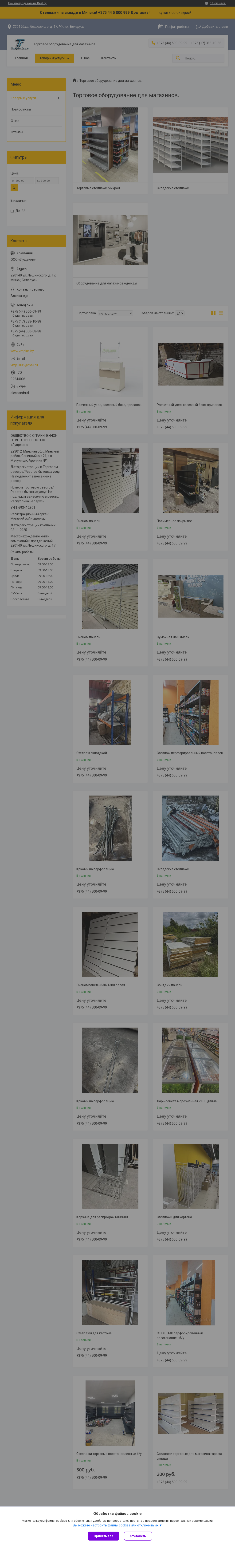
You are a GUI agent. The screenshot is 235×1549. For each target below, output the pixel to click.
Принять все (103, 1536)
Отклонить (138, 1536)
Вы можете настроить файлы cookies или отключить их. (116, 1525)
